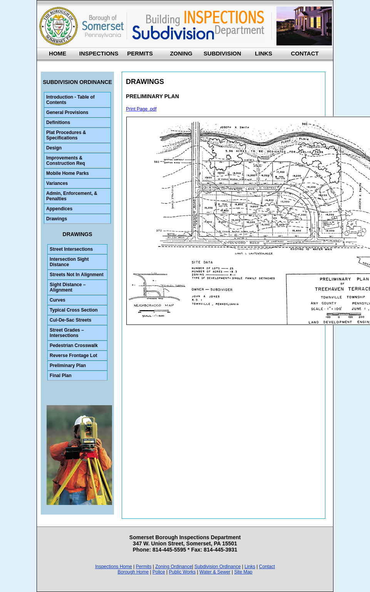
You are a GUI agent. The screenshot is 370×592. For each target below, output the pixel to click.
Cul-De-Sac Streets (70, 320)
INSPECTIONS (99, 53)
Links (249, 566)
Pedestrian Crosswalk (74, 345)
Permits (144, 566)
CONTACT (304, 53)
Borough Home (133, 572)
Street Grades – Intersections (67, 332)
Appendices (59, 208)
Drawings (56, 218)
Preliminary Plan (68, 365)
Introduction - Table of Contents (70, 99)
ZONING (181, 53)
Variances (57, 183)
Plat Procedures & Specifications (66, 135)
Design (54, 148)
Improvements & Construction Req (65, 160)
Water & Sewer (214, 572)
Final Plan (61, 375)
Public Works (182, 572)
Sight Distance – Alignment (67, 287)
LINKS (263, 53)
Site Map (243, 572)
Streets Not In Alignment (77, 274)
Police (158, 572)
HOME (57, 53)
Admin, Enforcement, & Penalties (71, 196)
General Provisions (67, 112)
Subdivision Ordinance (217, 566)
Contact (267, 566)
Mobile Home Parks (67, 173)
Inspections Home (113, 566)
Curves (57, 300)
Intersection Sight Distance (69, 262)
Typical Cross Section (73, 310)
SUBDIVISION (222, 53)
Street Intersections (71, 249)
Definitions (58, 122)
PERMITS (140, 53)
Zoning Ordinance (173, 566)
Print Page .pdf (141, 109)
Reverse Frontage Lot (73, 355)
